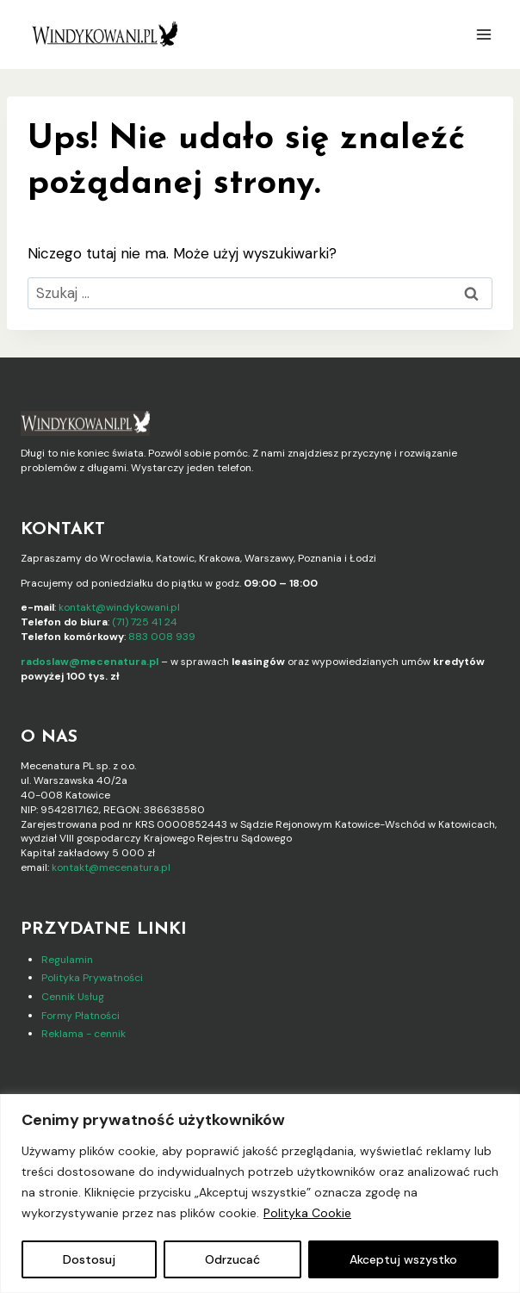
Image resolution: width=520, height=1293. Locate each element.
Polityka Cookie (307, 1213)
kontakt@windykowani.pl (119, 607)
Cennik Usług (72, 997)
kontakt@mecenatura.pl (111, 867)
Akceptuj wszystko (403, 1259)
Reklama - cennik (83, 1034)
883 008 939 (161, 636)
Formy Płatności (80, 1016)
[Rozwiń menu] (483, 34)
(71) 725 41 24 (144, 622)
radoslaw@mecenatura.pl (89, 661)
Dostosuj (89, 1259)
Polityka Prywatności (92, 978)
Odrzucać (232, 1259)
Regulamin (67, 960)
